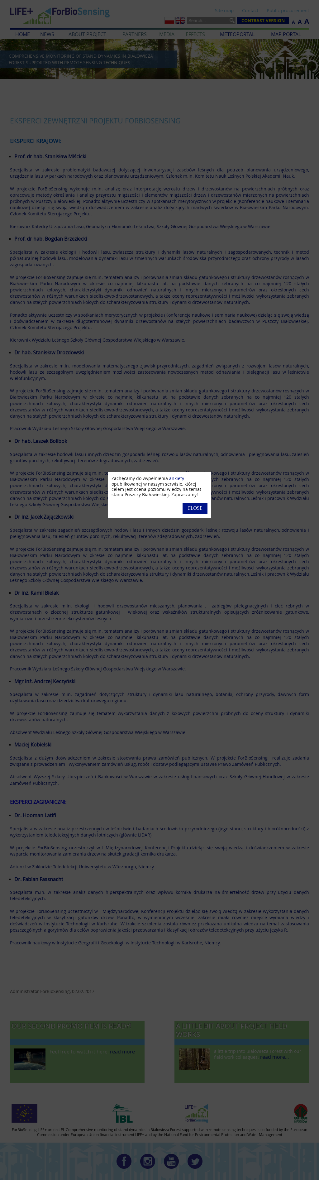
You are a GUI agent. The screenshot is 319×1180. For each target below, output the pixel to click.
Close (195, 508)
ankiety (176, 478)
